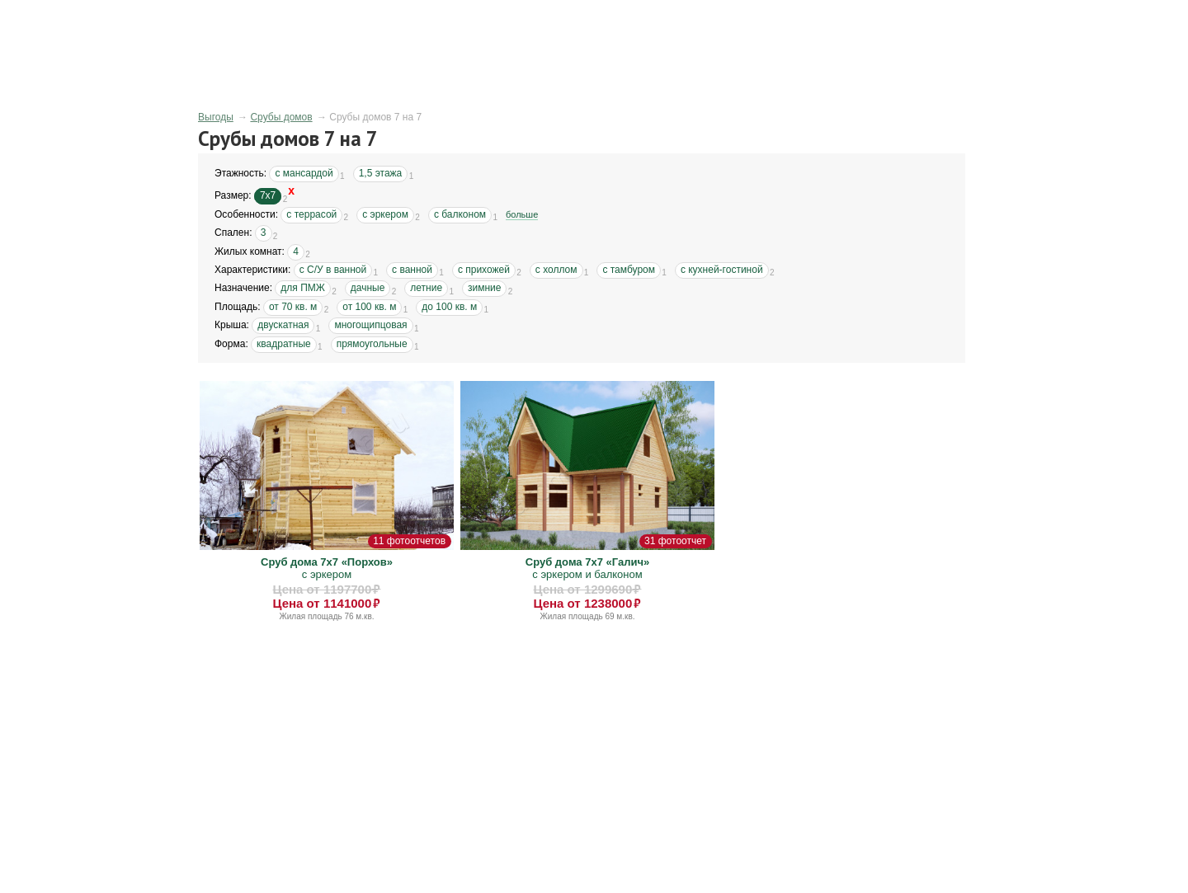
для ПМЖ (302, 288)
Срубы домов (281, 117)
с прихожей (484, 269)
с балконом (460, 214)
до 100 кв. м (449, 307)
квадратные (284, 344)
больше (522, 214)
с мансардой (303, 173)
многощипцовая (370, 325)
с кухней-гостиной (722, 269)
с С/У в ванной (333, 269)
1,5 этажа (381, 173)
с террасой (311, 214)
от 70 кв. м (293, 307)
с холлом (556, 269)
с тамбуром (628, 269)
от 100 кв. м (369, 307)
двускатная (283, 325)
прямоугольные (372, 344)
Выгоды (215, 117)
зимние (484, 288)
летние (426, 288)
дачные (368, 288)
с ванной (412, 269)
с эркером (385, 214)
